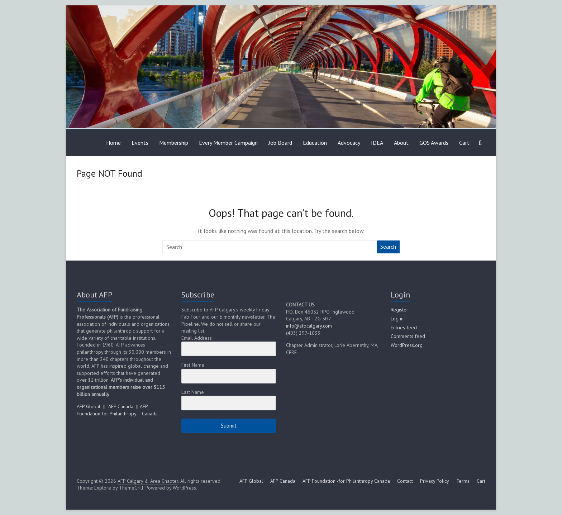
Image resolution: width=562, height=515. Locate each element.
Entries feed (404, 327)
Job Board (280, 142)
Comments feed (408, 336)
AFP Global (88, 406)
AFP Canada (120, 406)
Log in (397, 318)
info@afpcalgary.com (309, 326)
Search (388, 246)
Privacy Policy (434, 481)
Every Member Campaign (228, 142)
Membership (173, 142)
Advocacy (349, 142)
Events (140, 142)
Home (113, 142)
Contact (405, 481)
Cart (464, 142)
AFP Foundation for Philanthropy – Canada (117, 410)
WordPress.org (407, 345)
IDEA (377, 142)
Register (399, 309)
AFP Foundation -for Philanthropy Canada (346, 481)
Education (315, 142)
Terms (463, 481)
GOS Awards (433, 142)
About (401, 142)
